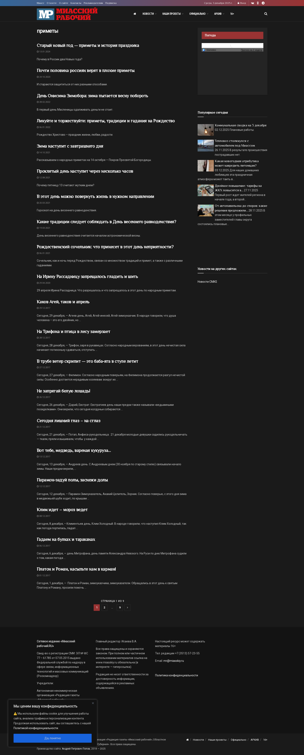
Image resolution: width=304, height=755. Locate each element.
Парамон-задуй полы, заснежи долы (72, 479)
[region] (52, 723)
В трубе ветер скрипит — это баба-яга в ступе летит (87, 361)
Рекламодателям (93, 3)
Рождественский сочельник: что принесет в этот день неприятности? (105, 246)
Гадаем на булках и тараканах (66, 539)
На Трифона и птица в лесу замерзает (73, 331)
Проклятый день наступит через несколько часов (85, 171)
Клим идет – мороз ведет (62, 509)
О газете (52, 3)
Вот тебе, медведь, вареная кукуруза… (74, 450)
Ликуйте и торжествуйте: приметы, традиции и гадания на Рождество (106, 120)
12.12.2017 (43, 486)
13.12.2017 (43, 456)
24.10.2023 (43, 77)
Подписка (111, 3)
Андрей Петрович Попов (76, 748)
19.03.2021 (43, 228)
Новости (148, 13)
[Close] (92, 703)
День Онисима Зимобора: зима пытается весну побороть (92, 95)
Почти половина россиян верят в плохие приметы (86, 70)
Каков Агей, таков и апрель (63, 301)
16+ (232, 13)
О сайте (63, 3)
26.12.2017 (43, 397)
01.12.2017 (43, 575)
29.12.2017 (43, 308)
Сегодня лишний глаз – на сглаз (68, 420)
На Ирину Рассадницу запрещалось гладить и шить (87, 276)
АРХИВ (217, 13)
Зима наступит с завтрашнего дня (70, 146)
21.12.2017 (43, 427)
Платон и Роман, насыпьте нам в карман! (76, 569)
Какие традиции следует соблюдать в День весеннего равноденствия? (106, 221)
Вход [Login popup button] (242, 3)
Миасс (40, 3)
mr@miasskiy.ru (173, 660)
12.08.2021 (43, 177)
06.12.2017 (43, 546)
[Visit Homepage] (67, 13)
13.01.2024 (43, 51)
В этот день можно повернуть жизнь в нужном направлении (95, 196)
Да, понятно (52, 738)
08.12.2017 (43, 516)
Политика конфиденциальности (176, 675)
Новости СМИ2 (207, 281)
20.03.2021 (43, 203)
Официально (197, 13)
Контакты (76, 3)
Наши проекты (171, 13)
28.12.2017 (43, 337)
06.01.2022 (43, 127)
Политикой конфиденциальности (36, 728)
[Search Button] (265, 13)
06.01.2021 (43, 253)
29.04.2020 (43, 283)
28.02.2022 (43, 102)
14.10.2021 (43, 152)
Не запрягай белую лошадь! (63, 390)
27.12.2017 (43, 367)
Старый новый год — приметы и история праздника (88, 45)
